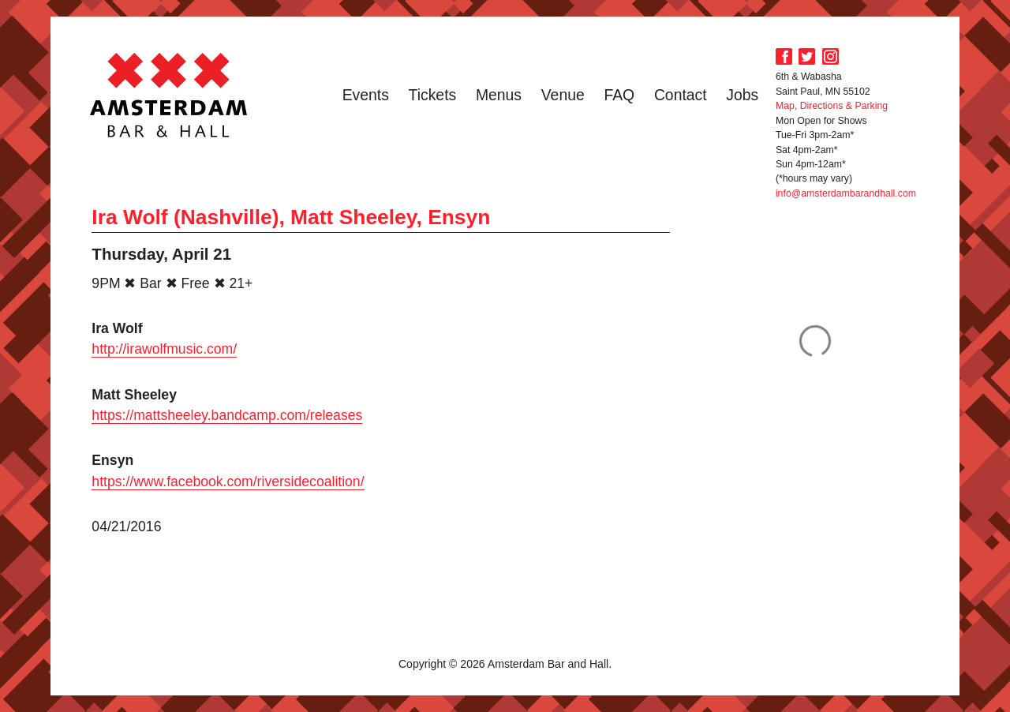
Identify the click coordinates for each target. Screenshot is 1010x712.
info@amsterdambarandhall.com (846, 193)
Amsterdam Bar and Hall (169, 94)
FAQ (619, 94)
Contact (680, 94)
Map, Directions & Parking (832, 105)
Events (365, 94)
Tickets (433, 94)
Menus (499, 94)
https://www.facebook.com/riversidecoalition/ (228, 481)
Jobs (742, 94)
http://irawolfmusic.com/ (164, 349)
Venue (563, 94)
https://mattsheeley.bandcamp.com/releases (227, 415)
